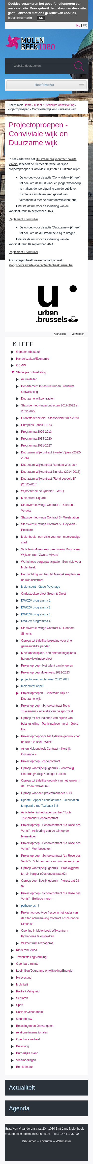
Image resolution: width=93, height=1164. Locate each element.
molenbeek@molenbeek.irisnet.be (27, 1134)
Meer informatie (20, 18)
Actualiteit (22, 1087)
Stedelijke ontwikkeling (59, 105)
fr (85, 25)
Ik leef (38, 105)
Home (27, 105)
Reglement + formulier (23, 219)
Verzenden (77, 333)
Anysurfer (45, 1141)
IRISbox (46, 1152)
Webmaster (63, 1141)
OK (41, 17)
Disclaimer (29, 1141)
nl (78, 25)
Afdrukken (60, 333)
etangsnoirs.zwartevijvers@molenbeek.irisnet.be (41, 265)
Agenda (19, 1108)
